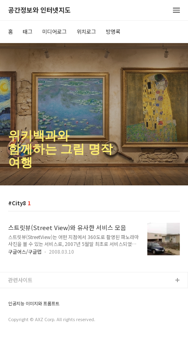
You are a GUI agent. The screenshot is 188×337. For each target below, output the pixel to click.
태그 (28, 31)
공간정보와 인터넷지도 (39, 10)
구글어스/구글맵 (25, 251)
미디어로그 (54, 31)
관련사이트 (20, 280)
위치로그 (86, 31)
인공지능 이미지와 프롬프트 (33, 303)
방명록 (113, 31)
